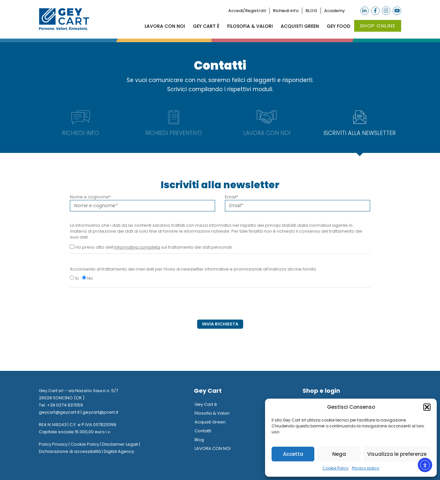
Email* (297, 202)
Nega (339, 454)
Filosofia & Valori (250, 26)
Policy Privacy (53, 444)
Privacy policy (365, 468)
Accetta (293, 454)
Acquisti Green (300, 26)
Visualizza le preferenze (397, 454)
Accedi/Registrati (247, 11)
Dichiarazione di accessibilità (70, 451)
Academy (334, 11)
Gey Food (338, 26)
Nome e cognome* (142, 202)
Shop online (378, 25)
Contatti (203, 431)
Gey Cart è (206, 26)
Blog (199, 440)
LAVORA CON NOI (165, 26)
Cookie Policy (335, 468)
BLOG (311, 11)
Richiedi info (286, 11)
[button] (427, 407)
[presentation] (119, 307)
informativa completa (137, 247)
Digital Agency (119, 451)
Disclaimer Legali (120, 444)
